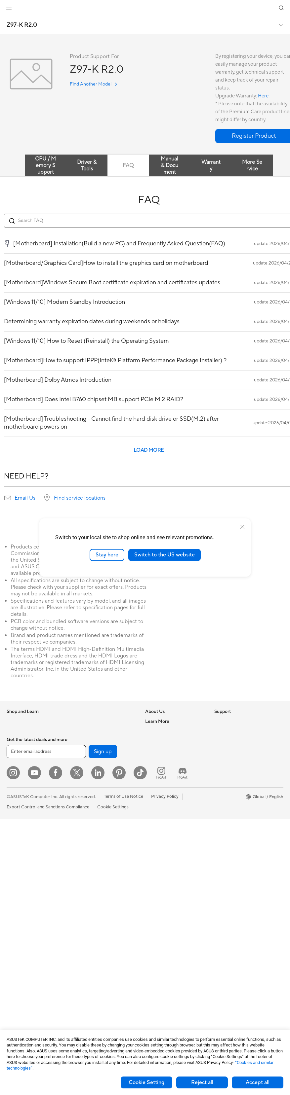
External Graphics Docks (98, 731)
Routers (82, 771)
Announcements (161, 741)
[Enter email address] (46, 1027)
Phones (14, 731)
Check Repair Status (165, 810)
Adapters (83, 796)
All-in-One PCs (21, 861)
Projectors (17, 851)
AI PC (220, 751)
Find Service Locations (167, 820)
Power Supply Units (26, 990)
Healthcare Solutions (27, 741)
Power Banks (87, 965)
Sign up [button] (103, 1027)
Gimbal (81, 984)
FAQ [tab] (128, 165)
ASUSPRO (224, 781)
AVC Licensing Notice (235, 800)
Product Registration (165, 830)
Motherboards (21, 950)
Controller (84, 974)
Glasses (14, 930)
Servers (81, 855)
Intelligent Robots (91, 826)
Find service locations (79, 498)
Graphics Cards (22, 960)
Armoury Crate (229, 820)
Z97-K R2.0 (22, 25)
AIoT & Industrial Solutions (100, 835)
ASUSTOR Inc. (159, 770)
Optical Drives (21, 1000)
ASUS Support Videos (166, 870)
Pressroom (155, 760)
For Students (19, 801)
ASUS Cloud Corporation (170, 780)
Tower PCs (17, 870)
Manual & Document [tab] (169, 165)
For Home (16, 771)
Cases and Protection (95, 935)
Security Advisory (162, 860)
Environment (226, 731)
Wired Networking (92, 806)
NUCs (13, 890)
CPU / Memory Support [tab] (45, 165)
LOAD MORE (149, 450)
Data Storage (87, 721)
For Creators (19, 791)
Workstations (20, 910)
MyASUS (154, 880)
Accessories (18, 751)
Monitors (15, 841)
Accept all (257, 1082)
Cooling (14, 980)
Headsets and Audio (94, 905)
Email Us (25, 498)
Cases (13, 970)
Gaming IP (84, 994)
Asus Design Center (233, 771)
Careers (153, 731)
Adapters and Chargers (97, 945)
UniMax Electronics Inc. (168, 790)
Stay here (107, 554)
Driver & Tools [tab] (87, 165)
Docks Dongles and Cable (99, 955)
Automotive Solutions (235, 791)
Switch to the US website (164, 554)
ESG (218, 721)
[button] (9, 8)
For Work (16, 781)
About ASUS (157, 721)
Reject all (202, 1082)
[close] (242, 527)
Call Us (152, 850)
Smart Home (86, 865)
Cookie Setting (146, 1082)
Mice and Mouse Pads (95, 895)
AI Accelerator (88, 741)
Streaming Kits (88, 915)
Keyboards (85, 885)
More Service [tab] (252, 165)
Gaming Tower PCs (25, 880)
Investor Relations (163, 751)
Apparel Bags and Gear (97, 925)
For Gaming (18, 811)
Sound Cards (87, 751)
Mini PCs (15, 900)
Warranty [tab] (211, 165)
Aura (219, 830)
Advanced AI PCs (231, 761)
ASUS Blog (225, 810)
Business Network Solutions (101, 816)
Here (263, 96)
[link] (145, 8)
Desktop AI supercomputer (101, 845)
